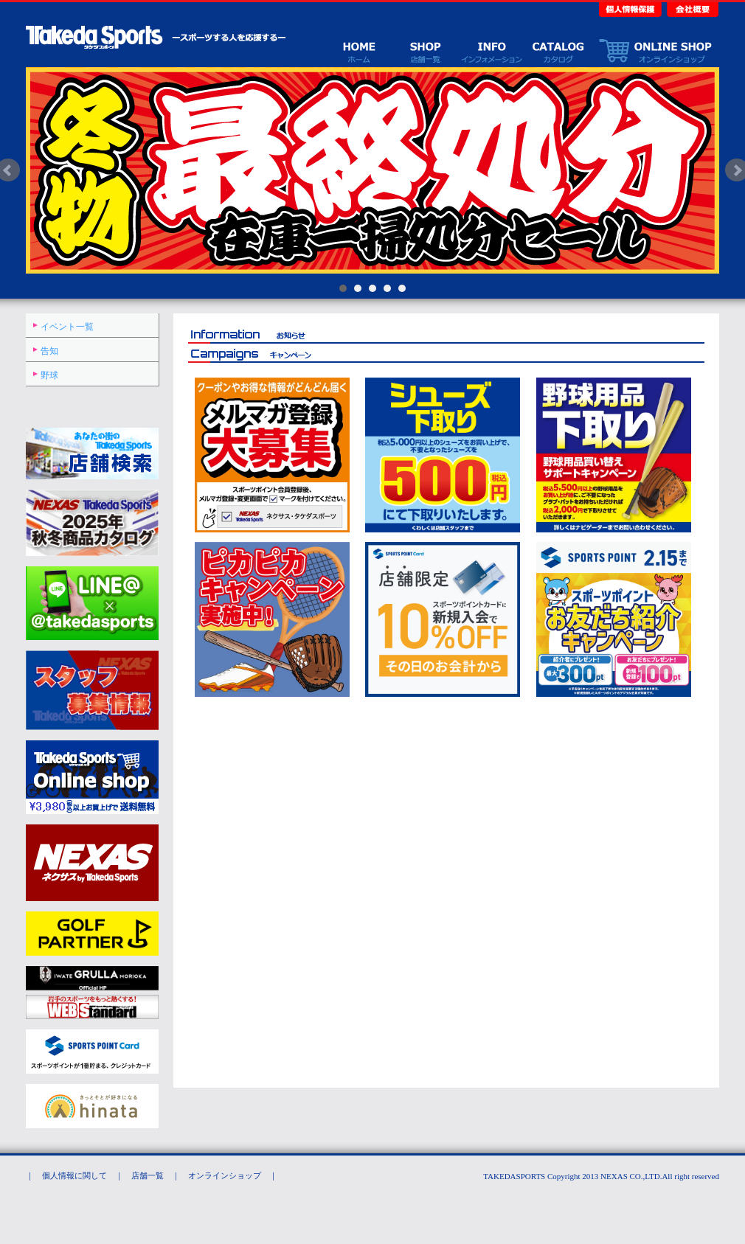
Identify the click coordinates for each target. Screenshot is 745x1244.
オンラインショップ (655, 50)
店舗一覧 (425, 50)
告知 (49, 351)
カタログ (557, 50)
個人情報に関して (74, 1175)
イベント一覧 (67, 327)
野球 (49, 375)
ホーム (358, 50)
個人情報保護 (631, 8)
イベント (491, 50)
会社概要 (691, 8)
